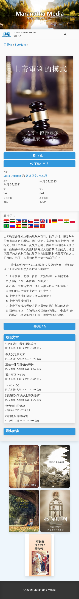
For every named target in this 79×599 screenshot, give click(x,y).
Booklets (20, 44)
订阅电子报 (39, 326)
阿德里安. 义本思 (36, 176)
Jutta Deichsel (12, 176)
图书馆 (8, 44)
